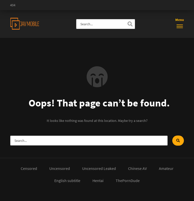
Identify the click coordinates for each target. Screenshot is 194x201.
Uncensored (59, 168)
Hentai (98, 180)
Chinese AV (137, 168)
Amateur (166, 168)
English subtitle (67, 180)
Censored (29, 168)
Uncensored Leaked (99, 168)
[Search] (130, 24)
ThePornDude (128, 180)
